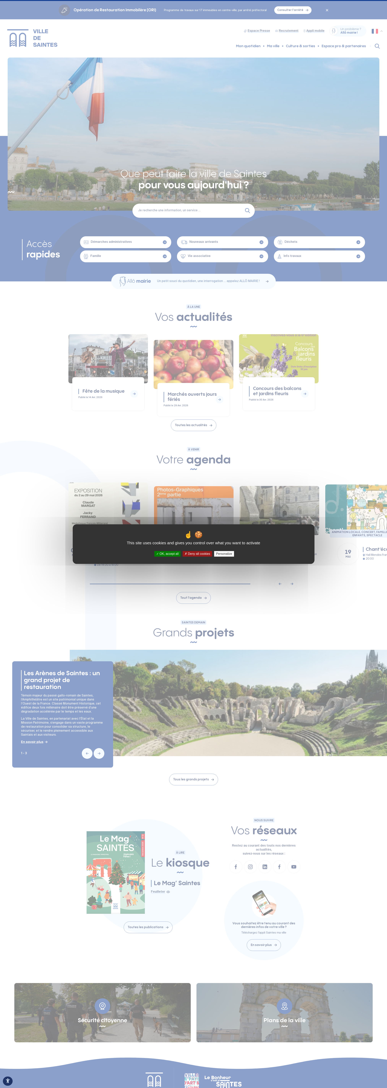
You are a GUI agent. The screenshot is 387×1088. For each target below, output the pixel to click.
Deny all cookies (197, 553)
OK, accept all (167, 553)
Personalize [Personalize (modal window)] (224, 553)
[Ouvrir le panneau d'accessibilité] (8, 1081)
